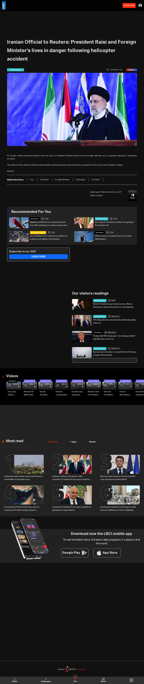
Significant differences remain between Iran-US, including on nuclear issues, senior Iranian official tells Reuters (49, 224)
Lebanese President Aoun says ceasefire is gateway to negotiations (71, 508)
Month (91, 442)
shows (103, 680)
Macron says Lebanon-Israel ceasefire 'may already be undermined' (117, 477)
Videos (12, 376)
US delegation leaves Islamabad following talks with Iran (114, 321)
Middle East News (101, 219)
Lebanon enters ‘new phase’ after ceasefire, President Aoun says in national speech (71, 478)
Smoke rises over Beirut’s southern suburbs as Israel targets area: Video (94, 393)
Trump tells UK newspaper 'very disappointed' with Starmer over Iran (114, 337)
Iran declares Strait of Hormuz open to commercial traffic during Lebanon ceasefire (22, 508)
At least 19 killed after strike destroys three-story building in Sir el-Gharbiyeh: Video (30, 393)
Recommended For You (31, 212)
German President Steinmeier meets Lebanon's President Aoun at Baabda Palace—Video (109, 393)
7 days (72, 442)
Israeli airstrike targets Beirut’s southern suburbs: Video (44, 393)
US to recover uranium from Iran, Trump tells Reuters (113, 237)
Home (15, 680)
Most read (14, 441)
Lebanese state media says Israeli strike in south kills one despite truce (23, 477)
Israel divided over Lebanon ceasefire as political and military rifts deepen (48, 237)
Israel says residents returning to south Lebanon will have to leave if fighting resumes (118, 508)
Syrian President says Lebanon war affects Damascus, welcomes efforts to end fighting (113, 305)
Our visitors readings (90, 293)
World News (35, 219)
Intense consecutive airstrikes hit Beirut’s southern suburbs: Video (61, 393)
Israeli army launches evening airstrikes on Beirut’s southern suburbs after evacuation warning (78, 393)
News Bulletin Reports (38, 232)
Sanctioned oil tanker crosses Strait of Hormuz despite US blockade (114, 353)
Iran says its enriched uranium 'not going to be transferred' (114, 223)
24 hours (53, 442)
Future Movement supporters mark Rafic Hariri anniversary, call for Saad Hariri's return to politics (126, 393)
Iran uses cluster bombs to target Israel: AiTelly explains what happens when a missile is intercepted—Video (14, 393)
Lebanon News (29, 381)
